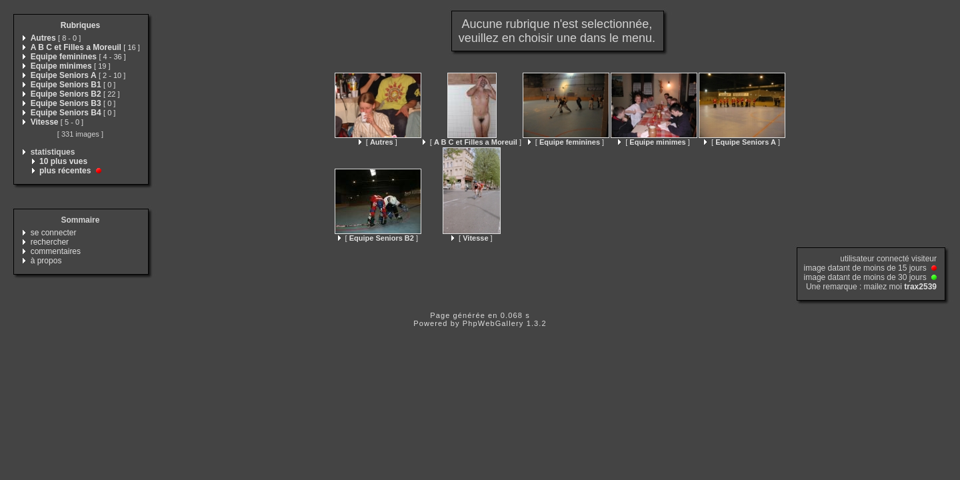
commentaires (56, 251)
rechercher (50, 242)
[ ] (378, 142)
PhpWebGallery (493, 323)
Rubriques (80, 25)
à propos (46, 260)
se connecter (54, 232)
